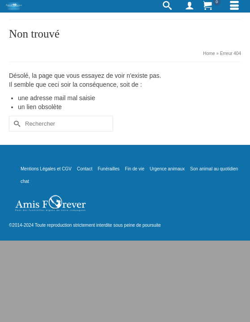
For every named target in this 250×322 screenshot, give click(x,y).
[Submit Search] (15, 123)
